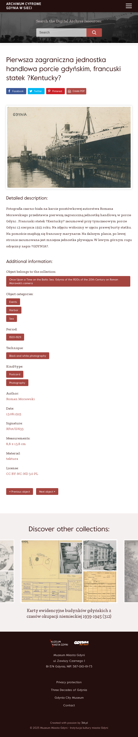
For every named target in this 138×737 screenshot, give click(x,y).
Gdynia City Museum (69, 697)
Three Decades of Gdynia (69, 689)
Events (13, 302)
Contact (69, 705)
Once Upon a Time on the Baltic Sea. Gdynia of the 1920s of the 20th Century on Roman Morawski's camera (63, 281)
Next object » (47, 491)
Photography (17, 383)
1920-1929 (15, 337)
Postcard (14, 374)
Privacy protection (69, 682)
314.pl (84, 723)
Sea (11, 318)
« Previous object (19, 491)
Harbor (13, 310)
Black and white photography (27, 356)
